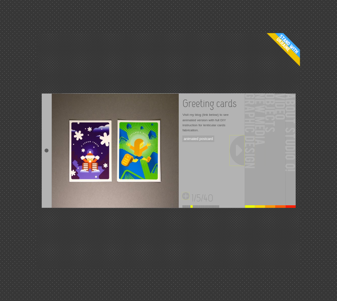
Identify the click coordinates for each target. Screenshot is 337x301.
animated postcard (198, 138)
